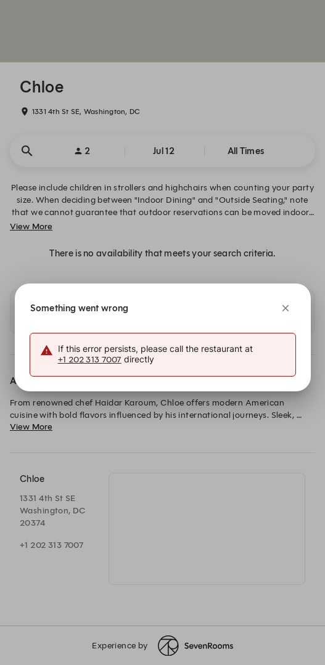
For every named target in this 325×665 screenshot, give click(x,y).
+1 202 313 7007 (89, 359)
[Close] (285, 308)
